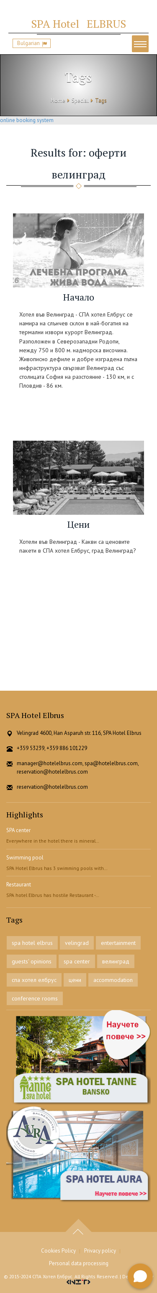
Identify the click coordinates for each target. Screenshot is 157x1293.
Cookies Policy (58, 1250)
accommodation (113, 980)
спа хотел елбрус (34, 980)
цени (75, 980)
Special (80, 100)
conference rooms (35, 998)
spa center (77, 961)
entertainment (118, 943)
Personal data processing (78, 1263)
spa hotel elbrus (32, 943)
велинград (115, 961)
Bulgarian (28, 43)
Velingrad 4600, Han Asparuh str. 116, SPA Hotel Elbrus (79, 733)
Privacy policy (100, 1250)
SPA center (18, 830)
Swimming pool (25, 857)
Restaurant (18, 884)
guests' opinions (31, 961)
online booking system (27, 120)
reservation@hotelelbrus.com (52, 786)
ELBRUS (78, 23)
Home (58, 100)
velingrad (77, 943)
